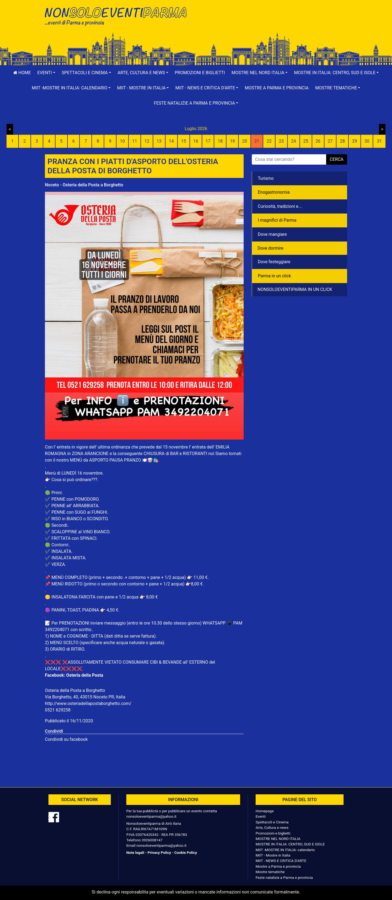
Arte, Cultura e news (272, 827)
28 (342, 141)
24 (293, 141)
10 (122, 141)
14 (171, 141)
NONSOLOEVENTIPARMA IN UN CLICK (295, 289)
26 (318, 141)
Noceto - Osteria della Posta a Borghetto (84, 184)
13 (159, 141)
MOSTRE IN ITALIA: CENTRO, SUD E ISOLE (290, 844)
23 (281, 141)
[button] (46, 72)
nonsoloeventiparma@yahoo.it (151, 816)
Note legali (135, 852)
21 (257, 141)
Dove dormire (270, 248)
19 (232, 141)
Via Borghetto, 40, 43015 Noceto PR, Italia (85, 697)
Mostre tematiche (270, 872)
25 (305, 141)
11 (134, 141)
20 (244, 141)
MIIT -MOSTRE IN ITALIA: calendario (285, 850)
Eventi (261, 816)
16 (195, 141)
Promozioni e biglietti (200, 72)
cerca (336, 159)
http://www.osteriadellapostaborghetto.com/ (88, 703)
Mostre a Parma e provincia (276, 87)
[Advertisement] (273, 22)
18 (220, 141)
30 (367, 141)
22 (269, 141)
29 (354, 141)
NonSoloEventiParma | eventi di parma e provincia (118, 15)
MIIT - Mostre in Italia (273, 855)
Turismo (266, 178)
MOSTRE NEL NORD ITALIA (278, 838)
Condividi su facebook (66, 739)
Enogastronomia (274, 192)
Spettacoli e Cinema (272, 822)
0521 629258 (58, 710)
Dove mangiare (272, 234)
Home (22, 72)
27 (330, 141)
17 (208, 141)
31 (379, 141)
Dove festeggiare (274, 261)
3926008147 (152, 840)
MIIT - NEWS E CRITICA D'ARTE (281, 860)
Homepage (265, 811)
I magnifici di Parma (277, 220)
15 (183, 141)
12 (146, 141)
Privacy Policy (159, 852)
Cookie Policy (185, 852)
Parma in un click (274, 275)
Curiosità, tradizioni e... (280, 206)
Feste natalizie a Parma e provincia (284, 877)
